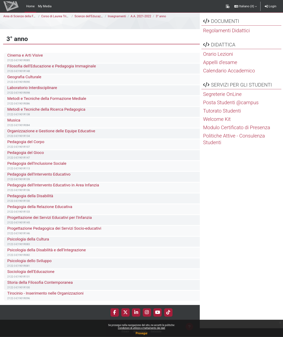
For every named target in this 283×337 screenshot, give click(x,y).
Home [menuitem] (30, 6)
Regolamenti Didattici (226, 39)
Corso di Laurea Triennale (59, 16)
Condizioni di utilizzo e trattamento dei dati (141, 328)
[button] (245, 6)
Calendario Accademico (229, 79)
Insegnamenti (117, 16)
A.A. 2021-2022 (142, 16)
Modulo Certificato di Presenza (236, 136)
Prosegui (141, 333)
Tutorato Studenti (222, 120)
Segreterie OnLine (222, 103)
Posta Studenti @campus (231, 111)
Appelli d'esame (220, 71)
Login (270, 6)
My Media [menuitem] (44, 6)
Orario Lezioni (218, 63)
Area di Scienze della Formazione (26, 16)
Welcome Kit (217, 128)
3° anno (162, 16)
